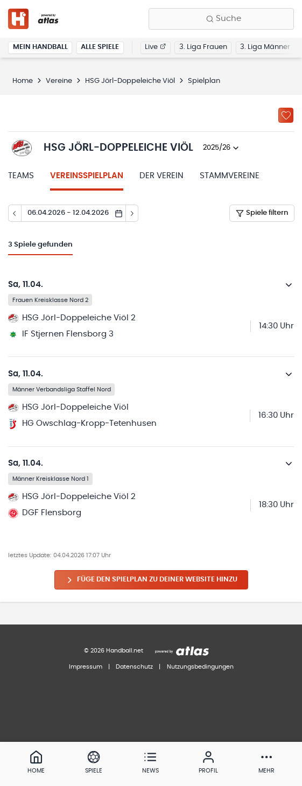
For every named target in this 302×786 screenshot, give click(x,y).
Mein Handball (40, 47)
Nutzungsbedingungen (200, 667)
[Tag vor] (132, 213)
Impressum (85, 667)
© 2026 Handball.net (113, 651)
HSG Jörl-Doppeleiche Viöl (130, 81)
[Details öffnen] (289, 285)
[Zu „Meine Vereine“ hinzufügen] (285, 115)
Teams (21, 176)
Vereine (59, 81)
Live (155, 47)
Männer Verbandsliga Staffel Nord (61, 389)
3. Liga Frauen (203, 47)
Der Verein (161, 176)
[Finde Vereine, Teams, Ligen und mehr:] (221, 19)
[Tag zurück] (14, 213)
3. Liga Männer (265, 47)
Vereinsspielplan (86, 176)
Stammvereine (229, 176)
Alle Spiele (100, 47)
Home (22, 81)
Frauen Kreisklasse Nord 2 (50, 300)
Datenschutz (134, 667)
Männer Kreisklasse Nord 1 (50, 479)
